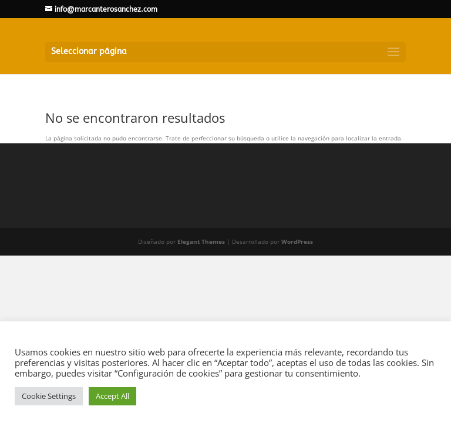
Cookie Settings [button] (49, 396)
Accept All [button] (112, 396)
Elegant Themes (201, 241)
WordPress (297, 241)
